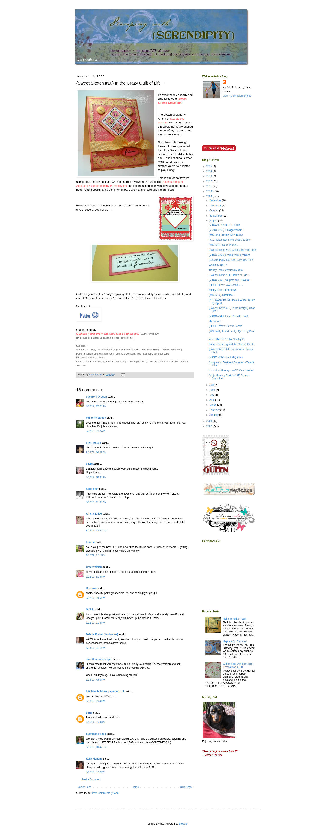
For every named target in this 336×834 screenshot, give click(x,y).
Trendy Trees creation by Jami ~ (227, 270)
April (212, 399)
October (214, 210)
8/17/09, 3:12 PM (95, 772)
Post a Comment (91, 779)
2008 (209, 421)
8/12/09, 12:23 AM (96, 406)
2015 (209, 166)
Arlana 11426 (94, 513)
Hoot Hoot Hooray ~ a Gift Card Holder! (231, 370)
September (216, 215)
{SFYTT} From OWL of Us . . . (226, 284)
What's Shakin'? (218, 264)
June (212, 389)
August (213, 220)
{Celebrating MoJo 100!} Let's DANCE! (231, 259)
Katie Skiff (92, 488)
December (215, 200)
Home (135, 786)
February (214, 409)
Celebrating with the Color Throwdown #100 (238, 665)
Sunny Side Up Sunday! (222, 289)
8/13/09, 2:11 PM (95, 647)
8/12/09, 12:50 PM (96, 530)
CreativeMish (94, 566)
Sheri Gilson (93, 442)
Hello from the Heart (234, 618)
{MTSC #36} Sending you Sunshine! (229, 255)
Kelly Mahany (94, 758)
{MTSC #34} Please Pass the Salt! (228, 316)
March (213, 404)
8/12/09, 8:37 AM (95, 431)
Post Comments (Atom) (105, 793)
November (215, 205)
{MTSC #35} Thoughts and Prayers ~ (230, 280)
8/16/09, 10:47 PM (96, 747)
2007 (209, 426)
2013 (209, 176)
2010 (209, 191)
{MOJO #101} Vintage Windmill (226, 230)
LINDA (90, 464)
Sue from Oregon (96, 396)
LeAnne (90, 542)
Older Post (186, 786)
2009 (209, 196)
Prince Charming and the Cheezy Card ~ (232, 344)
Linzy (89, 712)
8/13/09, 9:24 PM (95, 701)
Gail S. (90, 609)
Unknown (92, 588)
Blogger (183, 823)
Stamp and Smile (96, 733)
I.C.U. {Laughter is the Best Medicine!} (230, 239)
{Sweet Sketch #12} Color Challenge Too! (232, 249)
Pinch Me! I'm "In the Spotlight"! (227, 339)
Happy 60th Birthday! (235, 641)
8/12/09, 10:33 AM (96, 477)
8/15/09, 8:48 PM (95, 722)
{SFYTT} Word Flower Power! (226, 326)
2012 (209, 181)
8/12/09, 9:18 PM (95, 622)
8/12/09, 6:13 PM (95, 576)
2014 (209, 171)
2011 (209, 186)
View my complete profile (237, 95)
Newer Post (84, 786)
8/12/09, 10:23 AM (96, 452)
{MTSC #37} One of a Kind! (224, 224)
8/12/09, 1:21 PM (95, 555)
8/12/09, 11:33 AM (96, 502)
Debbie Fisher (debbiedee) (102, 634)
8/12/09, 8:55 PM (95, 598)
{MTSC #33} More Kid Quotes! (226, 357)
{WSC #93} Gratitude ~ (222, 295)
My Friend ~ (215, 321)
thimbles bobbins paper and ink (105, 691)
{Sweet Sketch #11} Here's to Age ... (229, 274)
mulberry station (96, 417)
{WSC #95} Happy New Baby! (226, 234)
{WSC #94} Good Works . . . (225, 244)
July (212, 384)
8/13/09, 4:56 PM (95, 679)
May (212, 394)
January (214, 414)
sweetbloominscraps (98, 659)
